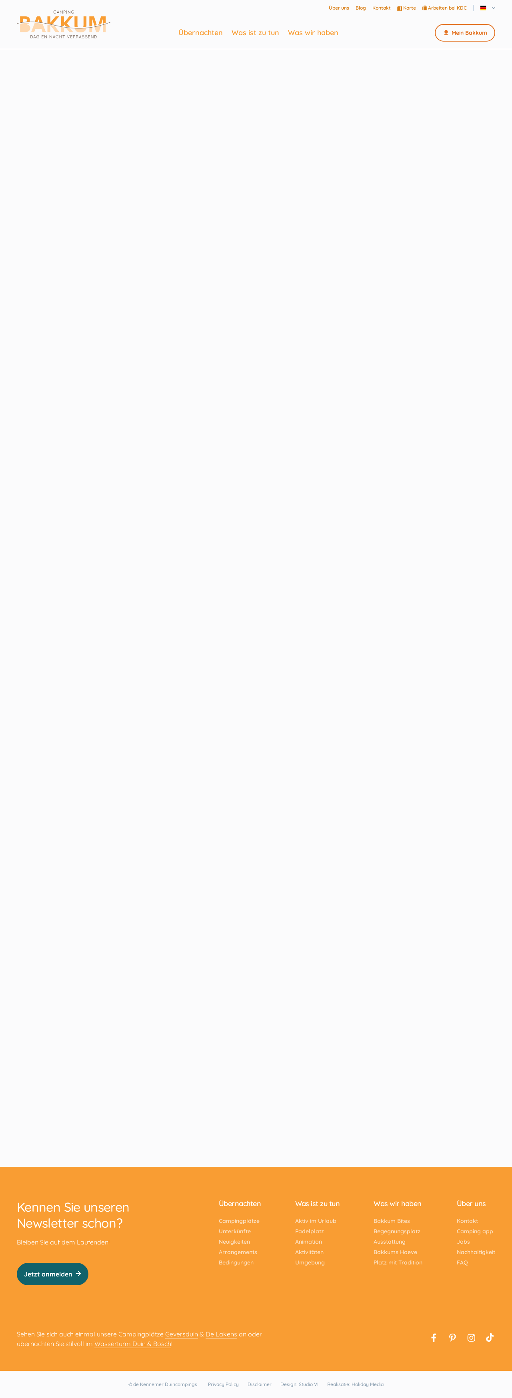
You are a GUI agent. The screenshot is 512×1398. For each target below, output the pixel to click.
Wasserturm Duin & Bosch (132, 1344)
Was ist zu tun (255, 32)
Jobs (463, 1241)
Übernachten (200, 32)
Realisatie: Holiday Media (355, 1384)
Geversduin (181, 1334)
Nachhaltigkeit (476, 1252)
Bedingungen (236, 1262)
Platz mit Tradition (398, 1262)
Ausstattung (390, 1241)
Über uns (339, 8)
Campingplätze (239, 1221)
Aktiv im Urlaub (315, 1221)
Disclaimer (260, 1384)
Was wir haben (313, 32)
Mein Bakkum (465, 32)
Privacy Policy (223, 1384)
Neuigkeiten (234, 1241)
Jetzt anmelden (52, 1274)
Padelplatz (309, 1231)
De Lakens (221, 1334)
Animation (308, 1241)
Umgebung (310, 1262)
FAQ (462, 1262)
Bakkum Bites (392, 1221)
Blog (361, 8)
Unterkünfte (235, 1231)
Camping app (475, 1231)
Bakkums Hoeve (395, 1252)
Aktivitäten (309, 1252)
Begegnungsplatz (397, 1231)
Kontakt (381, 8)
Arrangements (238, 1252)
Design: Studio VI (299, 1384)
